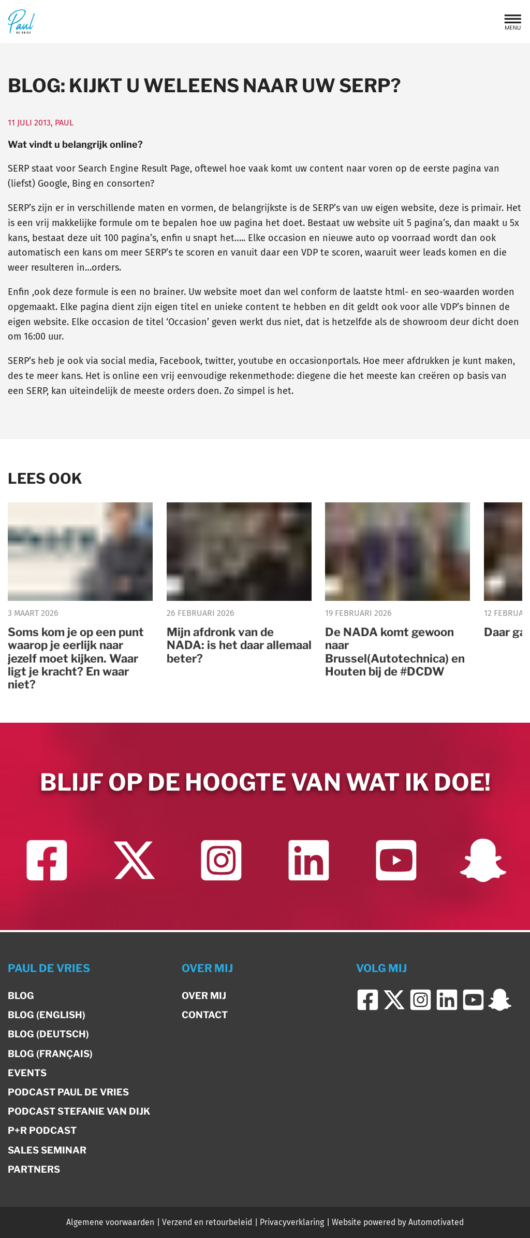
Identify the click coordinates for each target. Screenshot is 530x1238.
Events (27, 1072)
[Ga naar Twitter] (134, 863)
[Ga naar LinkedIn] (309, 863)
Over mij (204, 995)
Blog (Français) (50, 1053)
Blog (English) (46, 1014)
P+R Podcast (42, 1130)
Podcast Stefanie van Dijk (79, 1111)
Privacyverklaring (292, 1222)
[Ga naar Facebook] (47, 863)
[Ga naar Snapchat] (483, 863)
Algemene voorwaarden (110, 1222)
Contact (205, 1014)
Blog (21, 995)
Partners (34, 1169)
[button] (513, 21)
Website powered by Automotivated (398, 1222)
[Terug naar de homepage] (21, 21)
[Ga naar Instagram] (221, 863)
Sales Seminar (47, 1150)
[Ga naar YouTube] (396, 863)
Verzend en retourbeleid (207, 1222)
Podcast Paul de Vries (68, 1092)
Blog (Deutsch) (48, 1034)
